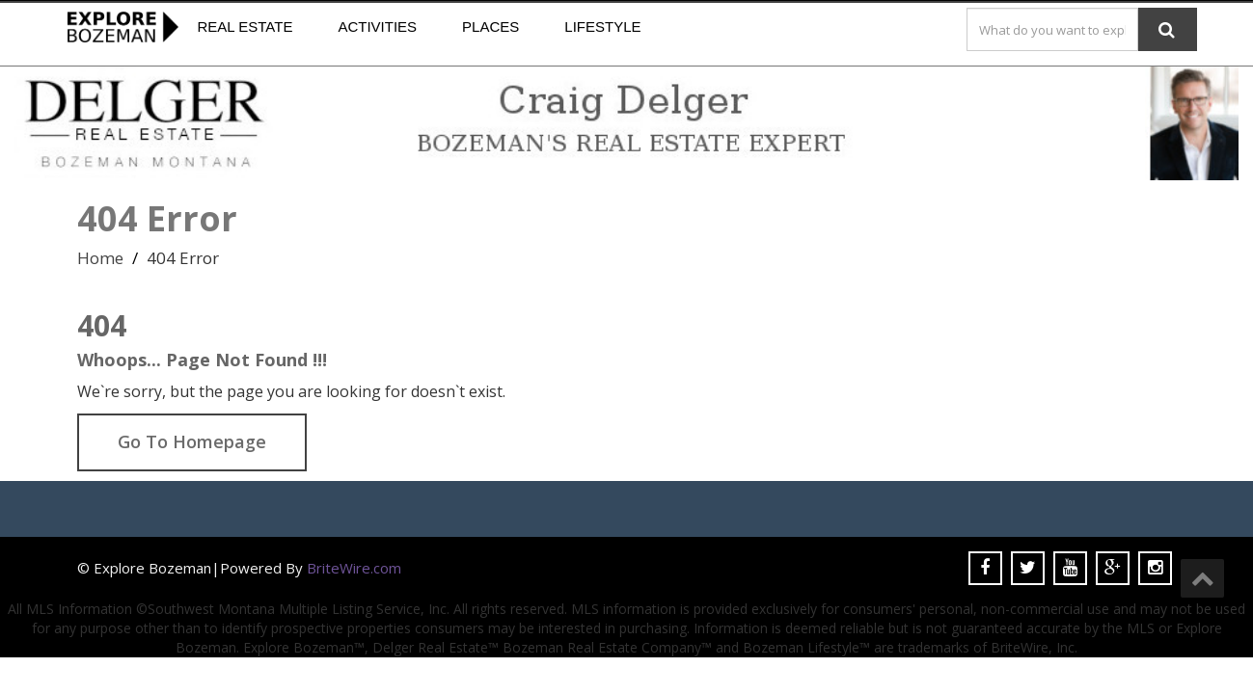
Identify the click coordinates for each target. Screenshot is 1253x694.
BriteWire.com (354, 567)
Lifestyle (602, 26)
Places (490, 26)
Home (100, 258)
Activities (377, 26)
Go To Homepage (192, 441)
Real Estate (245, 26)
